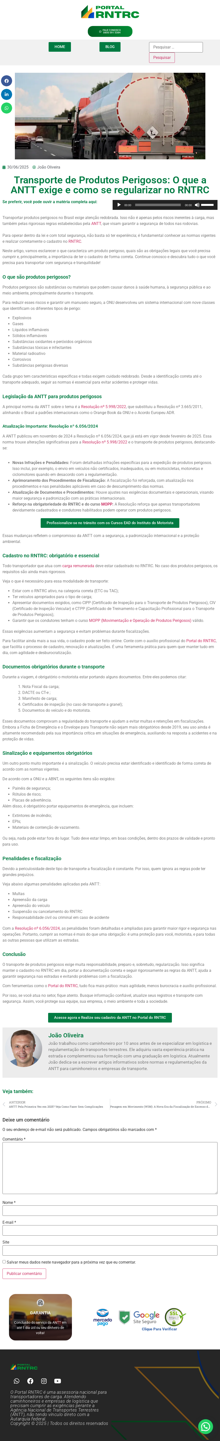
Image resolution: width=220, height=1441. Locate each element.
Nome (9, 1203)
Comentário (14, 1139)
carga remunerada (78, 565)
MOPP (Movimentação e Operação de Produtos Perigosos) (140, 620)
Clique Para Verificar (159, 1329)
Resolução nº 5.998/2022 (103, 406)
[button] (6, 80)
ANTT (96, 223)
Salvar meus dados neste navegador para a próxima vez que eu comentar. (71, 1262)
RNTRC (74, 241)
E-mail (9, 1222)
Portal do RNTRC (201, 640)
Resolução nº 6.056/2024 (37, 928)
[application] (165, 205)
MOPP (106, 504)
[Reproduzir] (119, 204)
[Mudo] (197, 204)
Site (5, 1242)
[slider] (158, 205)
